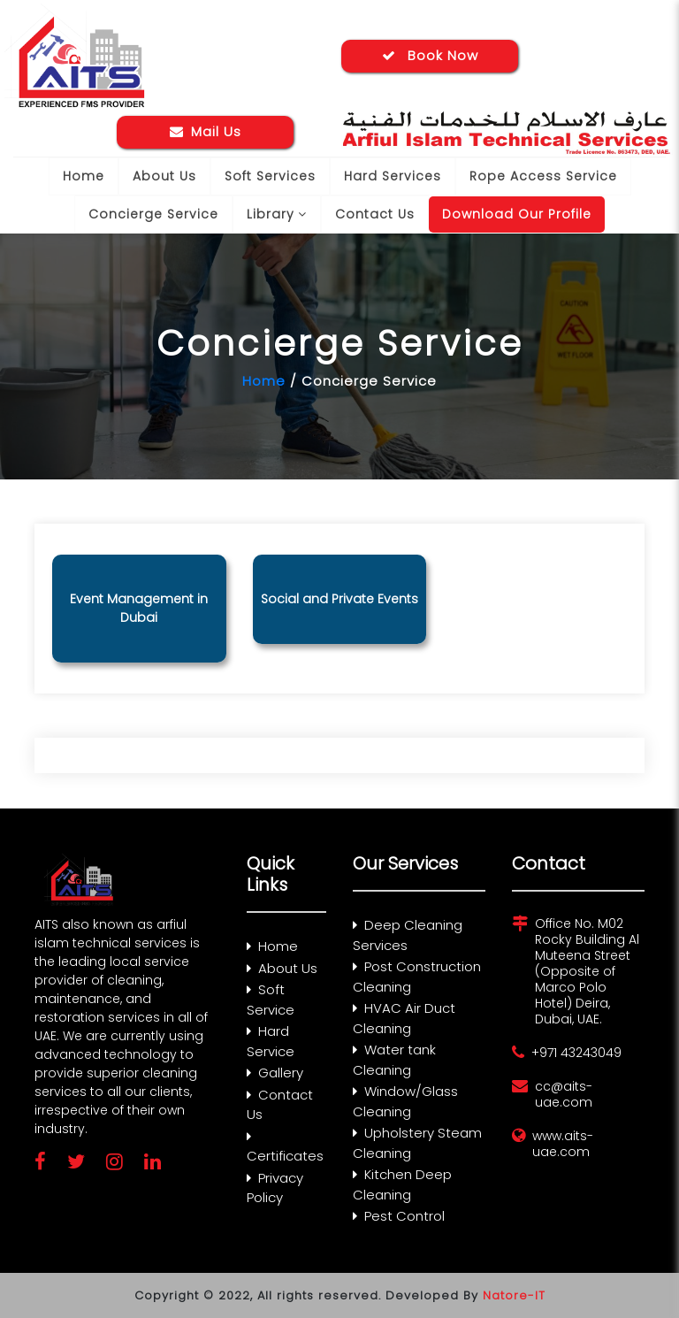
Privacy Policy (275, 1188)
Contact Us (375, 214)
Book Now (430, 55)
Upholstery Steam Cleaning (417, 1142)
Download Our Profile (516, 214)
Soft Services (270, 176)
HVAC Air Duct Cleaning (404, 1018)
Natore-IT (514, 1295)
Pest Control (399, 1216)
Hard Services (392, 176)
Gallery (275, 1072)
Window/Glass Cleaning (405, 1101)
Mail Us (205, 131)
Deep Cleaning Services (407, 935)
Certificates (285, 1148)
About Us (164, 176)
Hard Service (270, 1041)
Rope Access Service (543, 176)
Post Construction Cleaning (417, 976)
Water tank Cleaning (394, 1059)
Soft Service (270, 999)
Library (277, 214)
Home (83, 176)
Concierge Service (153, 214)
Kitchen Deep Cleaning (402, 1184)
